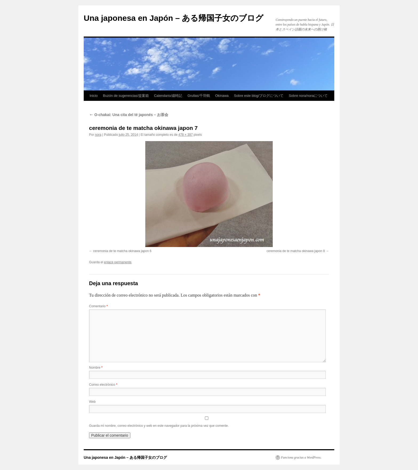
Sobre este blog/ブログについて (259, 96)
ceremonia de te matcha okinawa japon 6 (122, 251)
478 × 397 (185, 135)
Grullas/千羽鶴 (198, 96)
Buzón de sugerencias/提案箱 (125, 96)
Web (92, 402)
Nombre (96, 367)
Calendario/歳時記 (168, 96)
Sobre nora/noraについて (308, 96)
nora (98, 135)
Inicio (94, 96)
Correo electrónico (103, 385)
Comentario (98, 306)
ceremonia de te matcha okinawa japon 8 (296, 251)
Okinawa (222, 96)
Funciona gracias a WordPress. (301, 457)
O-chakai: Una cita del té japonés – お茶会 (128, 115)
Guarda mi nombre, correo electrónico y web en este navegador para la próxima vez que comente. (159, 426)
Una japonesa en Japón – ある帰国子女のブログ (173, 18)
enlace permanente (117, 262)
